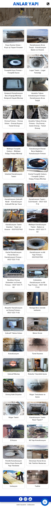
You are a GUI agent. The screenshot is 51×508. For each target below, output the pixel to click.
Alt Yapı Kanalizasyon (37, 440)
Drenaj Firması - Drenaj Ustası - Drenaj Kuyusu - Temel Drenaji (14, 123)
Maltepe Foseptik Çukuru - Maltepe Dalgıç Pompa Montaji (13, 151)
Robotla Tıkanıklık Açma (37, 374)
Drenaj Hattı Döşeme (14, 394)
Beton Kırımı (37, 333)
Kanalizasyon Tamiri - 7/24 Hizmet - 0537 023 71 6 (37, 201)
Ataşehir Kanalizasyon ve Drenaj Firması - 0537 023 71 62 (13, 310)
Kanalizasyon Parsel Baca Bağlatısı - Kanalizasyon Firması (37, 151)
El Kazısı (13, 440)
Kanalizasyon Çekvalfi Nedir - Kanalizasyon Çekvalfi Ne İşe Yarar (13, 201)
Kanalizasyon (13, 354)
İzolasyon (13, 486)
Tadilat (37, 486)
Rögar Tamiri (14, 417)
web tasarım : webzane (25, 505)
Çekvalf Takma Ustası (13, 333)
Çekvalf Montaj (14, 374)
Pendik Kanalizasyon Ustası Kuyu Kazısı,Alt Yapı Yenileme (13, 463)
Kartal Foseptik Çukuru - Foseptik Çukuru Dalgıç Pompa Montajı (37, 176)
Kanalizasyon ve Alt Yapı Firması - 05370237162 (37, 254)
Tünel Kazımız (37, 354)
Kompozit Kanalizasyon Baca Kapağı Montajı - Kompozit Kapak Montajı (13, 95)
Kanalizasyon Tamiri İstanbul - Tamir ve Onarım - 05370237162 (13, 227)
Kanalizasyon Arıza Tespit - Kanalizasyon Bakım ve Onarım (37, 47)
